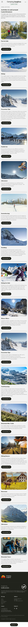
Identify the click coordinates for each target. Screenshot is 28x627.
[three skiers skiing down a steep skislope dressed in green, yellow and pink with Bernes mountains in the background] (14, 63)
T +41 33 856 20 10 (4, 608)
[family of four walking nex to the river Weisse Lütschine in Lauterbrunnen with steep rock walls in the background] (14, 30)
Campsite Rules (21, 615)
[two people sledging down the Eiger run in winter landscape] (14, 237)
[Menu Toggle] (2, 1)
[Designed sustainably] (23, 586)
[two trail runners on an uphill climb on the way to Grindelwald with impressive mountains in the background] (14, 376)
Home (2, 7)
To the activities (6, 49)
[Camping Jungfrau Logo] (14, 2)
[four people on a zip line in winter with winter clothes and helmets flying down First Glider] (14, 170)
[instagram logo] (16, 608)
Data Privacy (3, 615)
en (25, 1)
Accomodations (3, 601)
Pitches (2, 600)
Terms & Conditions (14, 615)
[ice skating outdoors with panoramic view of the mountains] (14, 136)
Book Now (14, 624)
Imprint (8, 615)
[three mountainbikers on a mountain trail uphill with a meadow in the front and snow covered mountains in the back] (14, 412)
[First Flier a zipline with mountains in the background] (14, 513)
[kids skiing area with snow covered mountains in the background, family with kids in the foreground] (14, 272)
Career (2, 603)
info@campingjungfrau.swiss (6, 610)
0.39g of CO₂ (5, 587)
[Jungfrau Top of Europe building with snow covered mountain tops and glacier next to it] (14, 98)
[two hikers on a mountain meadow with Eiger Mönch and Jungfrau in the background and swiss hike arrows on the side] (14, 445)
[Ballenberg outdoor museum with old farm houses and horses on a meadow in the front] (14, 481)
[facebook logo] (14, 608)
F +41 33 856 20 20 (4, 609)
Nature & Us (3, 602)
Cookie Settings (4, 616)
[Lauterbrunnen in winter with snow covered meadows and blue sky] (14, 308)
